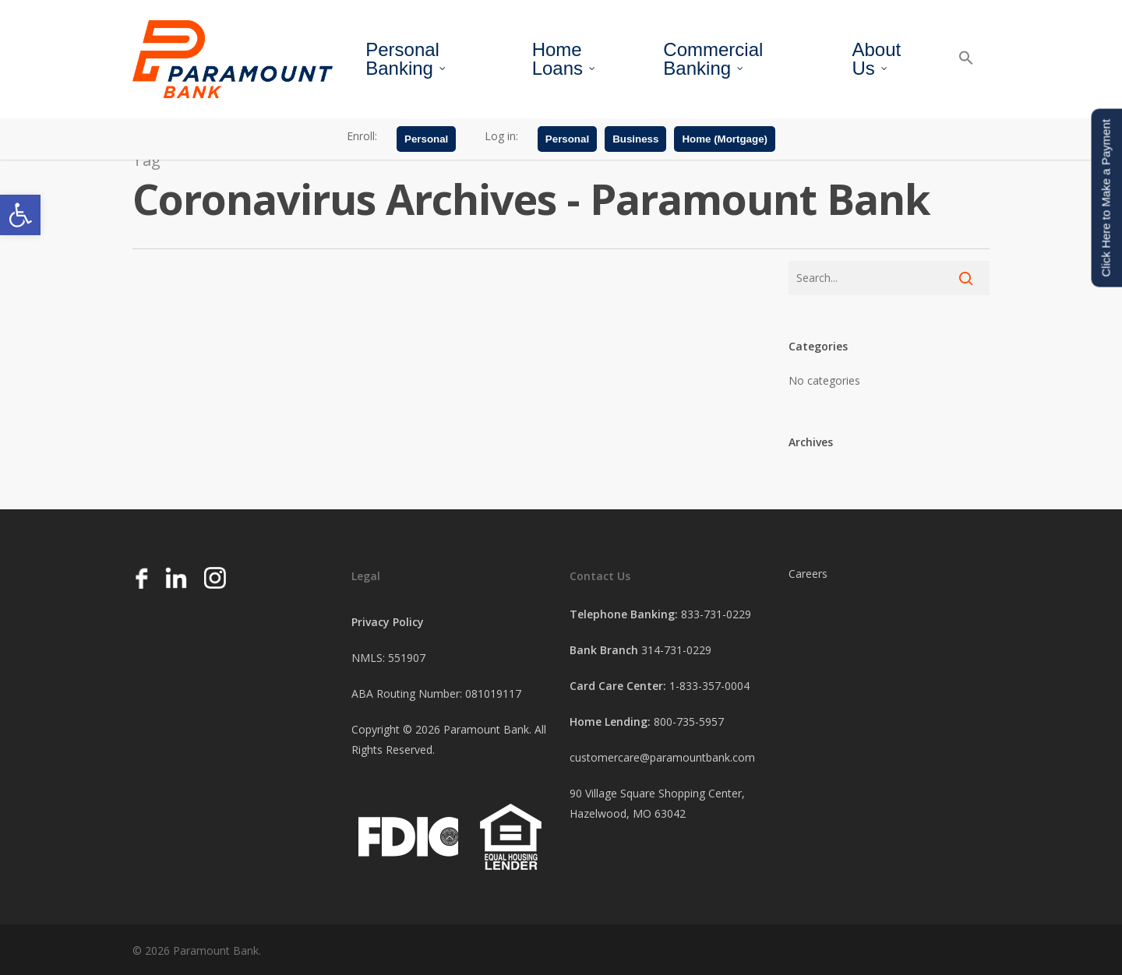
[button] (20, 215)
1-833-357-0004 (709, 685)
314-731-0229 (676, 649)
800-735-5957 (689, 721)
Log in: (501, 139)
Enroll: (362, 139)
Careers (808, 573)
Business (635, 142)
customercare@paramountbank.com (662, 757)
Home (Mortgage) (724, 142)
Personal (426, 142)
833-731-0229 (716, 614)
